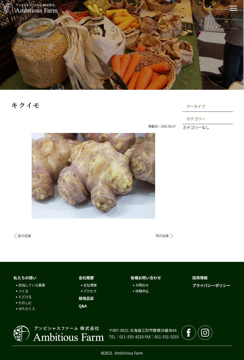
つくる (23, 290)
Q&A (83, 306)
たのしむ (25, 302)
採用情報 (200, 278)
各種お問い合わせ (146, 278)
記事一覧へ (93, 236)
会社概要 (86, 278)
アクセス (90, 290)
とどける (25, 296)
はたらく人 (26, 308)
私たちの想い (25, 278)
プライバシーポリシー (211, 285)
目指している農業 (31, 284)
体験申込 (142, 290)
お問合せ (142, 284)
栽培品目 (86, 298)
